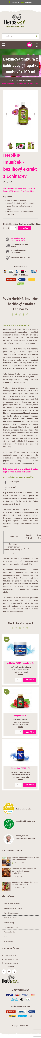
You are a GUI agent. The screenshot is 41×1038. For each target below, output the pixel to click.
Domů (11, 81)
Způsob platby (8, 922)
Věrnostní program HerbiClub (13, 908)
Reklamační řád (8, 932)
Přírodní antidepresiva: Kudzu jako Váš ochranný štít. (25, 859)
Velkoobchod (7, 941)
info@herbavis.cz (9, 955)
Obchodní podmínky (10, 927)
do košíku (24, 228)
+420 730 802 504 (10, 959)
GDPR (5, 937)
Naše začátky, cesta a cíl (11, 904)
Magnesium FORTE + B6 (20, 768)
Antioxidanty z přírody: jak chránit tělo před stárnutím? (25, 883)
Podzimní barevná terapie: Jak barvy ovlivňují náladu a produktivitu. (24, 871)
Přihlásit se (15, 2)
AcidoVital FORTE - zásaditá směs (20, 663)
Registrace (28, 2)
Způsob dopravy (9, 918)
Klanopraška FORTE (20, 716)
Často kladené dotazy (10, 913)
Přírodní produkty (23, 81)
